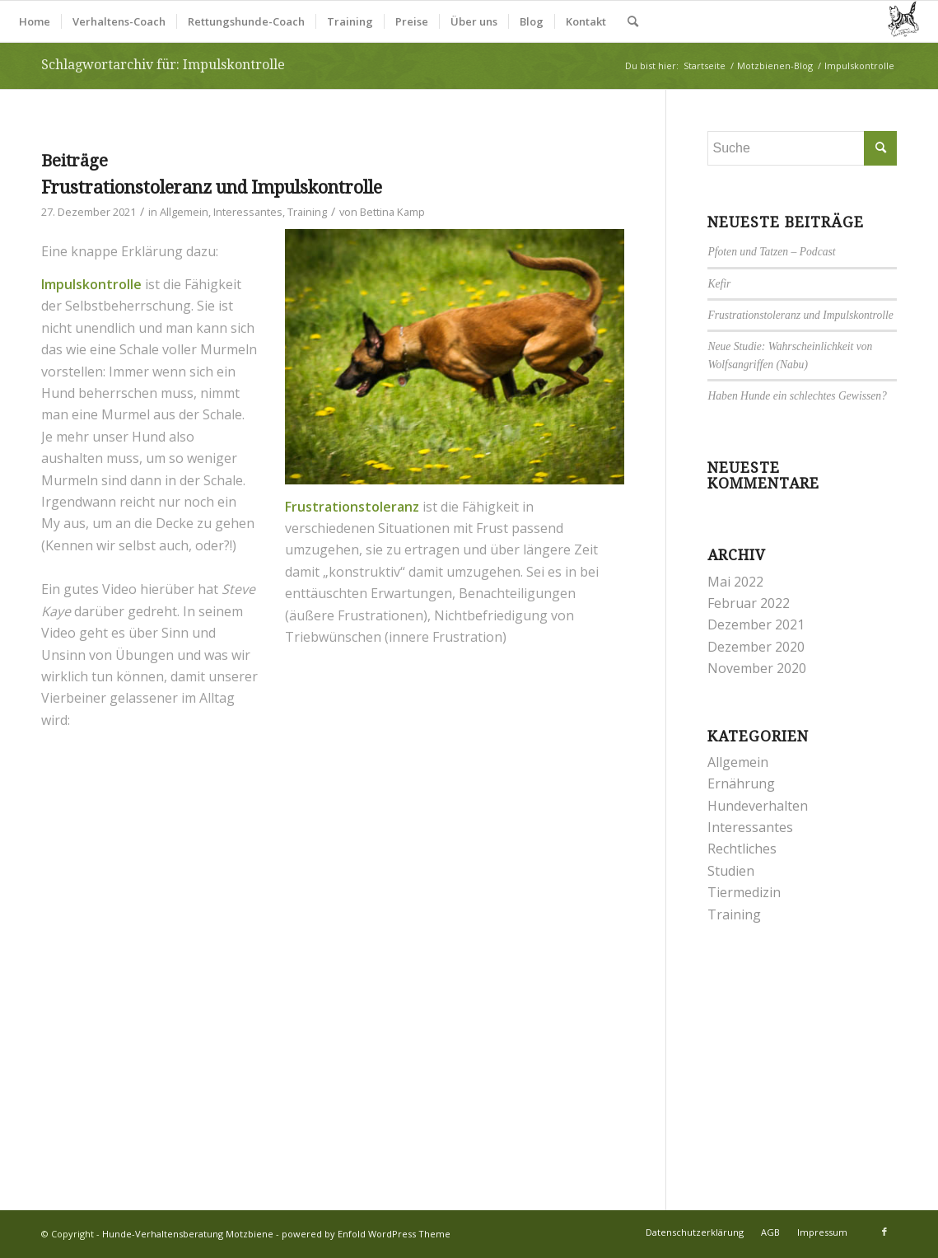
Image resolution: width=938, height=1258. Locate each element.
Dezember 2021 (756, 624)
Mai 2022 (735, 582)
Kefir (718, 284)
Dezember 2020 (756, 647)
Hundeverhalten (757, 806)
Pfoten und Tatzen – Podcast (771, 252)
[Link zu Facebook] (884, 1231)
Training (307, 211)
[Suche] (633, 21)
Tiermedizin (744, 892)
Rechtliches (742, 848)
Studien (730, 871)
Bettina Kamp (392, 211)
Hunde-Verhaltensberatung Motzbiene (187, 1234)
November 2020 (756, 668)
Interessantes (247, 211)
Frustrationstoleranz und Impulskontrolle (211, 187)
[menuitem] (34, 21)
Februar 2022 (748, 603)
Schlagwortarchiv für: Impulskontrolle (163, 64)
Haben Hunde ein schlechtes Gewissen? (796, 396)
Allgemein (184, 211)
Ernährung (741, 783)
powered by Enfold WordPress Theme (366, 1234)
